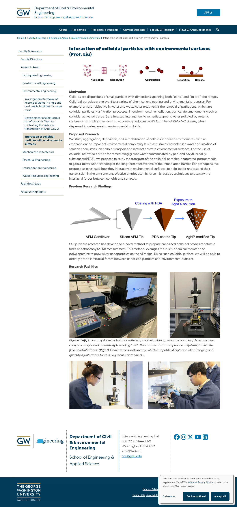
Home (20, 38)
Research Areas (59, 38)
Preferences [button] (169, 496)
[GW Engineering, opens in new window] (40, 441)
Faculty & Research (162, 29)
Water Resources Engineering (41, 175)
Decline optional (196, 496)
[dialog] (196, 489)
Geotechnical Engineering (39, 83)
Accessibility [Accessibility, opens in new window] (152, 495)
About (63, 29)
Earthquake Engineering (37, 75)
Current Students (134, 29)
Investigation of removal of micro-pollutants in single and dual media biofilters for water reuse (43, 104)
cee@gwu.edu (132, 456)
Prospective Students (104, 29)
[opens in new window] (177, 439)
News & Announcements (195, 29)
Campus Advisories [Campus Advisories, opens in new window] (153, 489)
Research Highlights (33, 191)
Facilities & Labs (30, 183)
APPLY (208, 12)
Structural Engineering (36, 159)
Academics (79, 29)
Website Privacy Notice (201, 482)
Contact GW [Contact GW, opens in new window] (139, 495)
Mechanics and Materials (38, 152)
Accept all (220, 496)
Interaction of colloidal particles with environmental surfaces (44, 140)
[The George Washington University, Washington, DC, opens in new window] (28, 492)
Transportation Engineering (39, 167)
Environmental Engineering (85, 38)
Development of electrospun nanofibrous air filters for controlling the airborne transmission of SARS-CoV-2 (42, 123)
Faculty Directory (31, 59)
